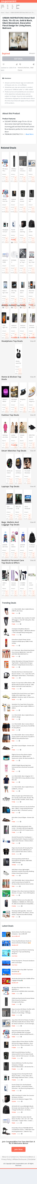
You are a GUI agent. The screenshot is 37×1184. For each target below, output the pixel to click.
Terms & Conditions (27, 1157)
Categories (2, 6)
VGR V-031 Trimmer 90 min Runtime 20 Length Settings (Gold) (5, 584)
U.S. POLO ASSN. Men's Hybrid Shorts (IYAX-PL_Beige (23, 716)
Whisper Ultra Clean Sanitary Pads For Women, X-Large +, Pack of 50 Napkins (23, 892)
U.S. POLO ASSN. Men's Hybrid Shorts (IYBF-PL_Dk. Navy (23, 610)
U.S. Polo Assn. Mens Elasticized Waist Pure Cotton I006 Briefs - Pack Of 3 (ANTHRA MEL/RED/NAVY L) (23, 652)
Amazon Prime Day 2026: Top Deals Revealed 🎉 (22, 970)
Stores (7, 6)
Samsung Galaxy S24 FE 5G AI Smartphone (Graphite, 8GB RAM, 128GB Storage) (22, 860)
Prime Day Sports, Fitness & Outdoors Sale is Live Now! (23, 961)
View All (33, 341)
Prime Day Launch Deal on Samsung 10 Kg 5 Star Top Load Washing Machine (23, 951)
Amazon (32, 53)
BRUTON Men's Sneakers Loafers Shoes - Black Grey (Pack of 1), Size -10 (32, 436)
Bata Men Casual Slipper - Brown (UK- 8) (23, 746)
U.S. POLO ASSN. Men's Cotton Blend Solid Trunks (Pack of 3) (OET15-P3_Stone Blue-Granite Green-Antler (23, 882)
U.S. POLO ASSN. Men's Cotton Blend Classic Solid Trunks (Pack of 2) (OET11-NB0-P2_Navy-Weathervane (23, 736)
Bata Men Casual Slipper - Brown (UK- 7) (23, 818)
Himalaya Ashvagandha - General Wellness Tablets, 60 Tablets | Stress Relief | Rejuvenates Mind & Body (23, 912)
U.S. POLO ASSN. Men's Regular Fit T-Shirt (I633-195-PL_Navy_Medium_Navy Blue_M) (23, 778)
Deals (12, 6)
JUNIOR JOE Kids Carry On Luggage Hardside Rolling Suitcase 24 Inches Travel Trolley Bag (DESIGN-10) (5, 546)
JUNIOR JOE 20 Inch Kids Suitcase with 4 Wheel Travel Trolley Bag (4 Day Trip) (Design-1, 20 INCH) (23, 546)
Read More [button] (29, 134)
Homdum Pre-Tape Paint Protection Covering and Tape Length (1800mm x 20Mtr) (23, 706)
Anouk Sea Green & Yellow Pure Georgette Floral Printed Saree (23, 436)
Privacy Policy (6, 1159)
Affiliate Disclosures (20, 1159)
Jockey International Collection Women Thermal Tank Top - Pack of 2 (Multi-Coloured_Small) (14, 436)
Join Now (18, 1149)
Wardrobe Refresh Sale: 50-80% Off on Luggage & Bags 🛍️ (23, 979)
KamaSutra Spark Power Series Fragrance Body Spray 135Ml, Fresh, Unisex (22, 641)
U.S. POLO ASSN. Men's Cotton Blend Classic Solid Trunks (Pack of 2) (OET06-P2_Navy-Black (23, 725)
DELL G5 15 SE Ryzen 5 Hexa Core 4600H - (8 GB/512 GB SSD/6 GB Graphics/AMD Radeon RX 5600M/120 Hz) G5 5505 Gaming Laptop (18, 508)
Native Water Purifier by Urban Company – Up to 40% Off (21, 933)
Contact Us (14, 1157)
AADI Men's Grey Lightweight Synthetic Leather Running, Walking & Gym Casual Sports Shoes (23, 871)
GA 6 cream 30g (31, 584)
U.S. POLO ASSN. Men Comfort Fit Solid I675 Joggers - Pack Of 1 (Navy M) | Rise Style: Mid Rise (23, 619)
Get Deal (18, 58)
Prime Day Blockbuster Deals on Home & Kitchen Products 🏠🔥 (21, 942)
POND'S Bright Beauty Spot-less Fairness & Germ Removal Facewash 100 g (23, 767)
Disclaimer (32, 1159)
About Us (5, 1157)
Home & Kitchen (23, 68)
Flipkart (17, 512)
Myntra (4, 440)
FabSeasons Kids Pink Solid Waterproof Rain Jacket (5, 436)
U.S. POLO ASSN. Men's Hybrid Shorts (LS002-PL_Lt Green (23, 788)
